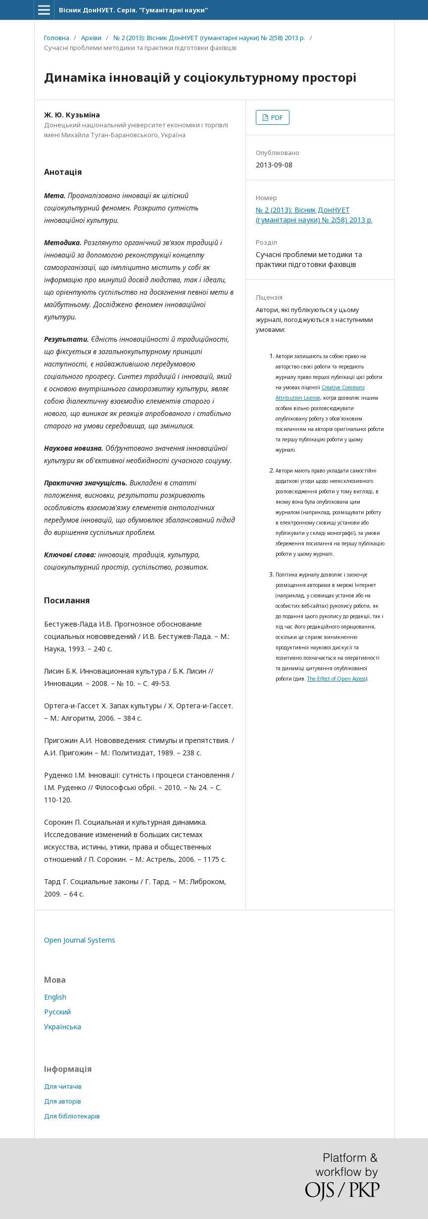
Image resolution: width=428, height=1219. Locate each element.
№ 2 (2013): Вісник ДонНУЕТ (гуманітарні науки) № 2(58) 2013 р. (209, 37)
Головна (56, 37)
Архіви (91, 37)
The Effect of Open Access (336, 678)
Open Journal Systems (79, 940)
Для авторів (62, 1101)
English (55, 997)
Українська (62, 1026)
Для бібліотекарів (72, 1116)
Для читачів (63, 1086)
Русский (57, 1011)
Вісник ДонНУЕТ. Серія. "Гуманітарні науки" (133, 9)
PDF (276, 117)
